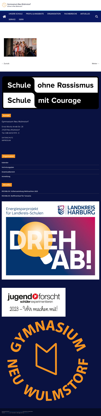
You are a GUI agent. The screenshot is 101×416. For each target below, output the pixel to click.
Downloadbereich (8, 172)
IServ (21, 19)
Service (12, 19)
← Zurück (5, 63)
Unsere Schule (16, 14)
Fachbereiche (70, 14)
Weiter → (95, 63)
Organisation (54, 14)
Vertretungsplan (8, 167)
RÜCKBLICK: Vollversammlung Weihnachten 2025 (20, 191)
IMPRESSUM (6, 140)
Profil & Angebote (35, 14)
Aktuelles (85, 14)
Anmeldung (6, 176)
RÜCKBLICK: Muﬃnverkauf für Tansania (16, 196)
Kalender (5, 163)
